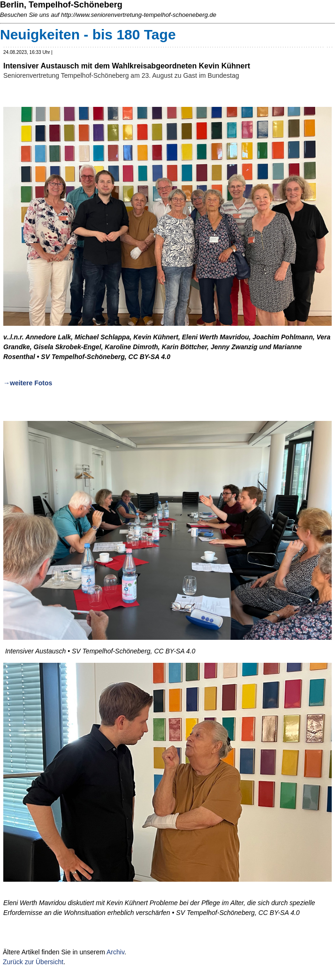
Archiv (115, 952)
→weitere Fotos (27, 383)
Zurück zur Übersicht (33, 962)
